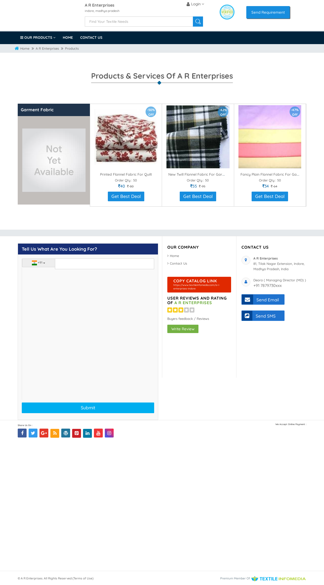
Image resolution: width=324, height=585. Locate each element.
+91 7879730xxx (267, 285)
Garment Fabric (37, 109)
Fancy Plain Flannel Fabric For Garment (273, 174)
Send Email (260, 299)
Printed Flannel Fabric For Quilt (126, 174)
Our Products (37, 37)
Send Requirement (268, 12)
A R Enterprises (99, 5)
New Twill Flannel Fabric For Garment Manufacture (210, 174)
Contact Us (91, 37)
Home (68, 37)
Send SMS (259, 316)
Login (195, 4)
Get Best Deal (126, 196)
